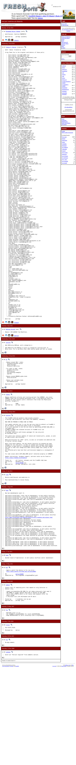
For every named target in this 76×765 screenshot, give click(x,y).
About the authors (66, 38)
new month (64, 163)
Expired (63, 151)
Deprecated (64, 140)
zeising (8, 401)
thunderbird (64, 71)
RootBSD (68, 30)
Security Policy (65, 43)
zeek (63, 72)
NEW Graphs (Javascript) (67, 132)
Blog (63, 46)
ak (6, 419)
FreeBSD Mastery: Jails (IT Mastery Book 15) (45, 16)
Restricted (64, 145)
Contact (63, 47)
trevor (8, 720)
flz (7, 704)
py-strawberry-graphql (65, 85)
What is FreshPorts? (66, 36)
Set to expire (65, 152)
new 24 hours (65, 156)
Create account (65, 25)
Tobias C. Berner (11, 48)
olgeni (8, 459)
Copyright (54, 762)
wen (7, 657)
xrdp (63, 76)
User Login (64, 23)
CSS (69, 761)
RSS (73, 761)
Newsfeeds (64, 124)
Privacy (63, 45)
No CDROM (65, 147)
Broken (63, 138)
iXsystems (71, 29)
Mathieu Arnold (10, 388)
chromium (64, 91)
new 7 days (64, 159)
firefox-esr (64, 69)
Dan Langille (63, 762)
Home (63, 119)
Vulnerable (64, 149)
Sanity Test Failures (66, 123)
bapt (7, 568)
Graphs (63, 131)
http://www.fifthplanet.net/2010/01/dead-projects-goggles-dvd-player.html (28, 601)
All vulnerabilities (68, 107)
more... (63, 58)
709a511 (16, 41)
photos (40, 18)
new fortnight (65, 161)
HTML (66, 761)
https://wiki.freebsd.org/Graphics (16, 533)
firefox (63, 67)
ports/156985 (19, 665)
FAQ (63, 41)
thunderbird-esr (65, 89)
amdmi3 (8, 676)
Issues (63, 39)
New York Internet (65, 29)
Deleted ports (65, 121)
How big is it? (65, 42)
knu (7, 736)
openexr (64, 74)
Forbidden (64, 144)
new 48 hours (65, 157)
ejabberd (64, 66)
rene (7, 552)
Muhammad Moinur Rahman (13, 31)
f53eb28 (16, 381)
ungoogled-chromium (64, 93)
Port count (64, 137)
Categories (64, 120)
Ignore (63, 142)
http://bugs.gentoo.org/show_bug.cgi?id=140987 (21, 662)
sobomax (8, 748)
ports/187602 (19, 539)
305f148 (16, 395)
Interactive (64, 154)
